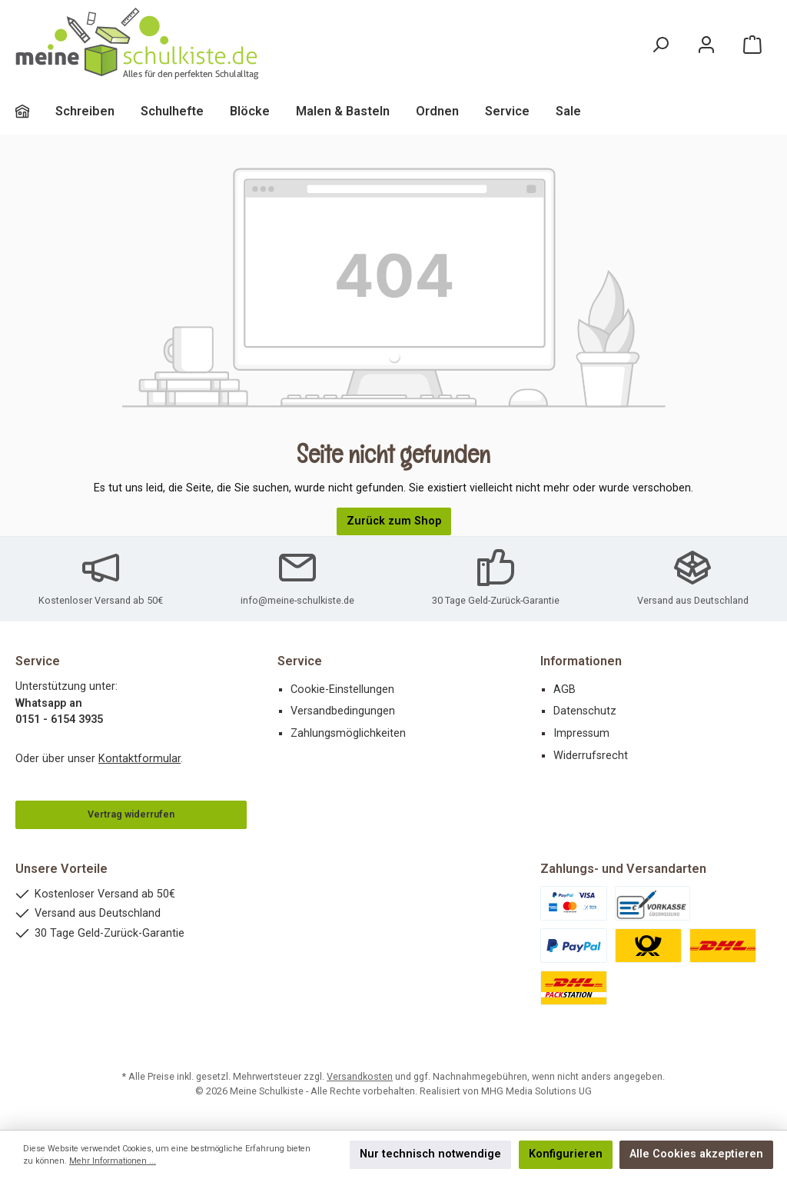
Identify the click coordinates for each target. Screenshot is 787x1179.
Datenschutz (584, 711)
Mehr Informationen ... (112, 1161)
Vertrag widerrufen (131, 814)
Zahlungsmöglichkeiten (348, 733)
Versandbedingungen (343, 711)
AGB (564, 689)
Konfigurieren (566, 1154)
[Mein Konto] (706, 44)
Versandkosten (360, 1076)
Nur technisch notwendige (430, 1154)
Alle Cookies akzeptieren (696, 1154)
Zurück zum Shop (394, 521)
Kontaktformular (139, 758)
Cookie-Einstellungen (342, 689)
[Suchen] (660, 44)
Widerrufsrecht (590, 755)
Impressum (581, 733)
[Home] (35, 111)
